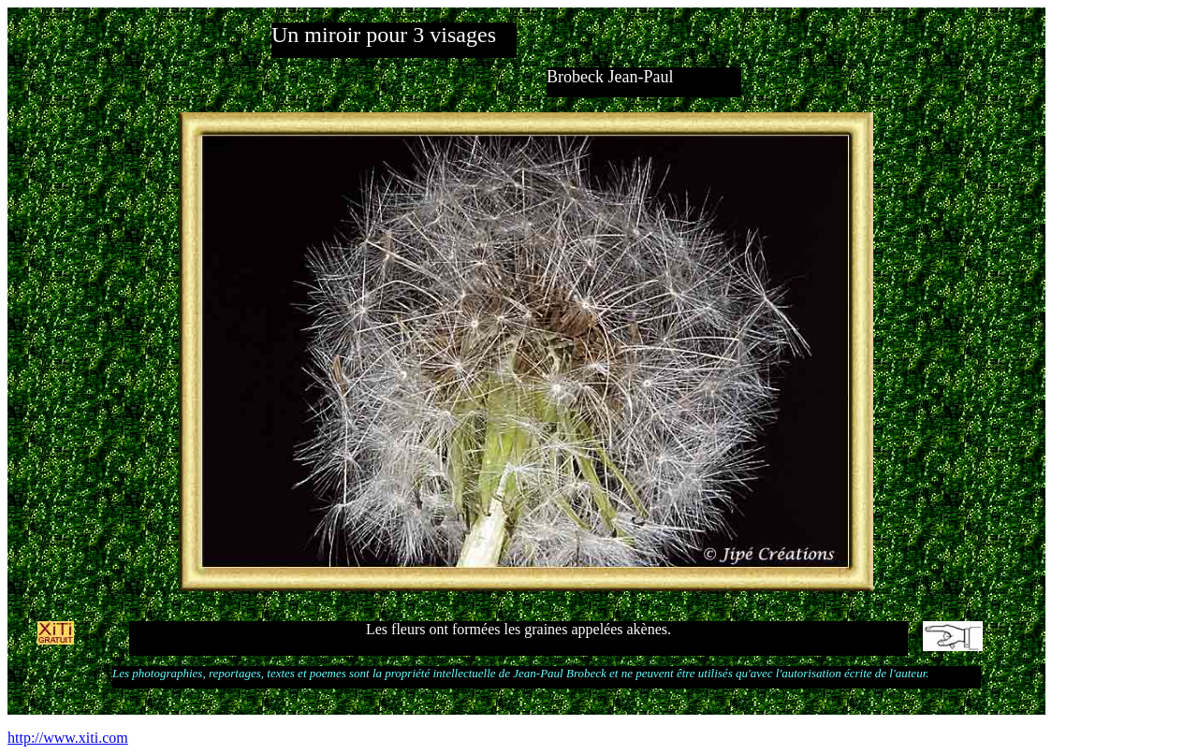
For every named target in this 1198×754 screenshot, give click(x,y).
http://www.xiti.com (67, 738)
